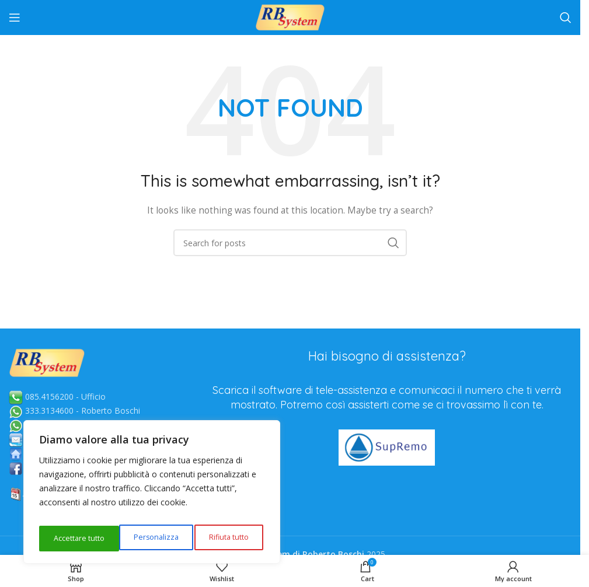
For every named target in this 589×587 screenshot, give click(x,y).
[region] (151, 495)
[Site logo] (290, 16)
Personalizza (74, 538)
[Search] (565, 17)
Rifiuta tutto (147, 538)
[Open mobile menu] (14, 17)
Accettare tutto (224, 538)
